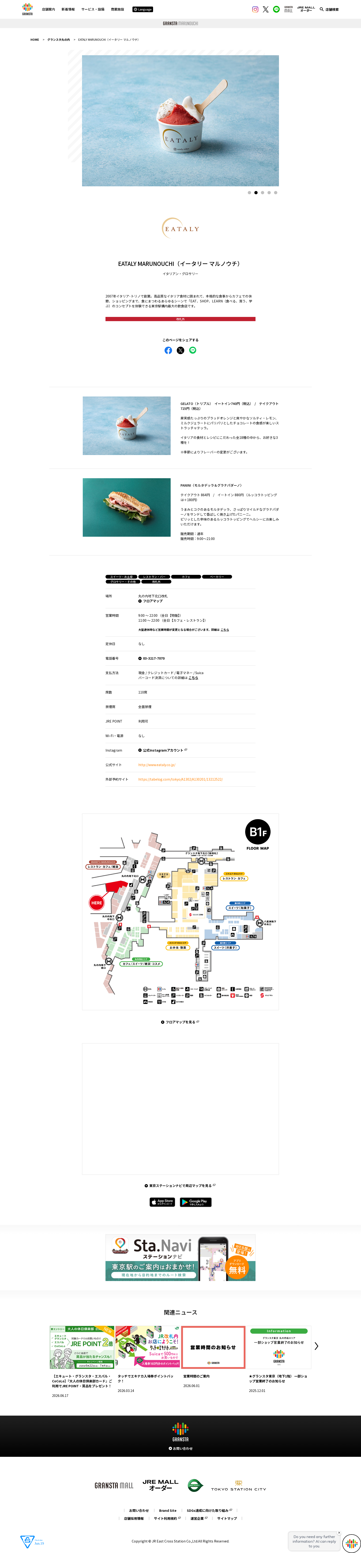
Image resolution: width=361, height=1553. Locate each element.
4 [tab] (269, 192)
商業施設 (117, 9)
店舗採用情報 (134, 1518)
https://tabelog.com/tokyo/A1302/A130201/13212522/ (180, 779)
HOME (34, 39)
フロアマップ (153, 600)
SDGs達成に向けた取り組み (207, 1510)
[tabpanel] (180, 120)
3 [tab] (262, 192)
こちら (225, 629)
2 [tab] (256, 192)
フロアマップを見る (180, 1022)
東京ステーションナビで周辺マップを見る (180, 1185)
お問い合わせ (139, 1510)
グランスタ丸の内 (58, 39)
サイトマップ (227, 1518)
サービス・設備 (92, 9)
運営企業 (197, 1518)
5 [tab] (275, 192)
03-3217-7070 (154, 658)
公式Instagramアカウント (163, 750)
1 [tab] (249, 192)
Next (316, 1346)
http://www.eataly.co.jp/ (156, 764)
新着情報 (68, 9)
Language (143, 9)
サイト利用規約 (165, 1518)
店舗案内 (48, 9)
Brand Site (168, 1510)
